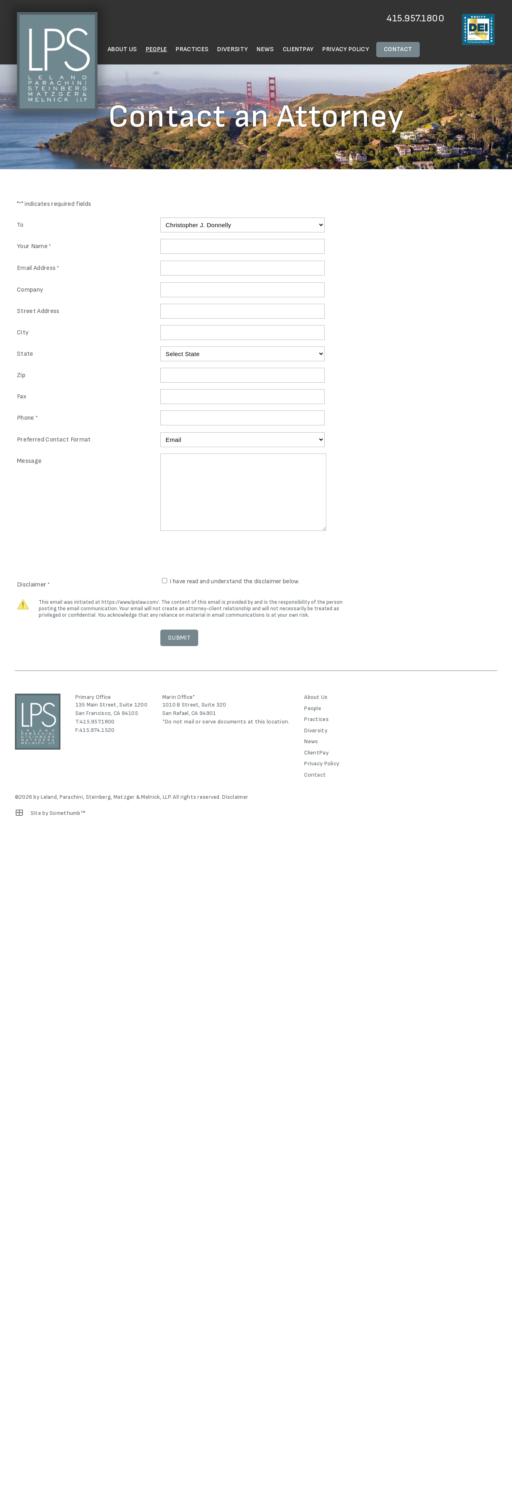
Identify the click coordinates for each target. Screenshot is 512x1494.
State (25, 354)
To (20, 225)
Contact (398, 49)
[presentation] (221, 555)
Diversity (232, 49)
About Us (122, 49)
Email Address (38, 268)
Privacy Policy (345, 49)
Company (30, 290)
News (265, 49)
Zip (21, 375)
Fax (22, 396)
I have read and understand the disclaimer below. (234, 581)
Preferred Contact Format (54, 439)
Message (29, 461)
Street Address (38, 311)
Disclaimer (235, 797)
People (156, 49)
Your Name (34, 246)
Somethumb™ (67, 813)
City (23, 332)
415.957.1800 (415, 18)
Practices (192, 49)
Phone (27, 418)
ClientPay (298, 49)
